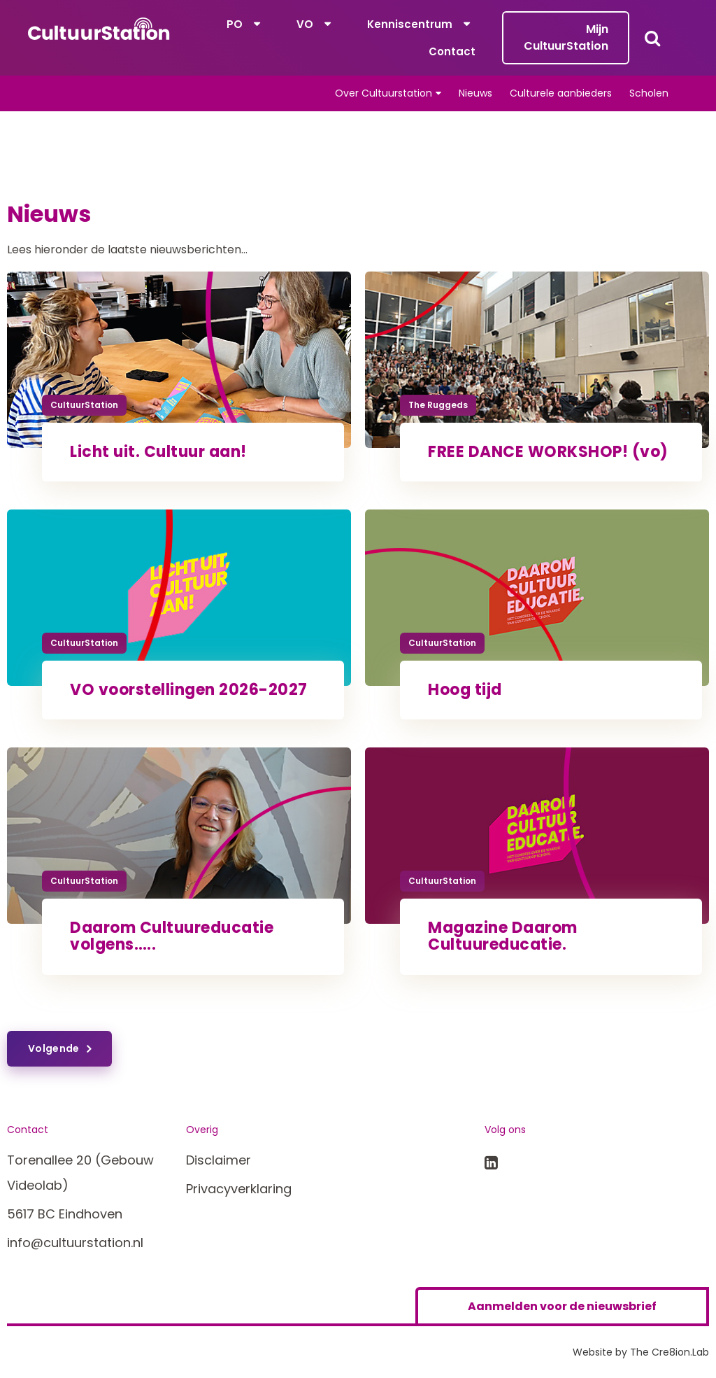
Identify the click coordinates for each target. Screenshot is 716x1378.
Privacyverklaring (239, 1188)
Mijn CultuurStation (566, 37)
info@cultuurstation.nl (75, 1242)
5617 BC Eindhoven (64, 1214)
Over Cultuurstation (383, 93)
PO (235, 24)
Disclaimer (218, 1160)
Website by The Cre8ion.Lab (641, 1352)
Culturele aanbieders (561, 93)
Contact (452, 51)
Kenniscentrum (409, 24)
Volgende (54, 1048)
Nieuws (475, 93)
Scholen (648, 93)
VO (304, 24)
